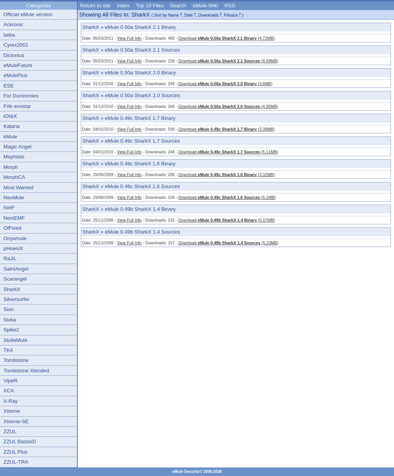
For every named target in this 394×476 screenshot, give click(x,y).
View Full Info (129, 38)
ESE (8, 86)
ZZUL (9, 431)
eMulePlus (15, 75)
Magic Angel (17, 147)
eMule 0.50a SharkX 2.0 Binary (140, 73)
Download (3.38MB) (226, 129)
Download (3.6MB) (225, 83)
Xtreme (11, 411)
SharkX (11, 289)
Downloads (208, 15)
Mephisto (13, 157)
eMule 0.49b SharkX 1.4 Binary (140, 209)
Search (178, 5)
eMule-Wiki (205, 5)
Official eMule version (27, 14)
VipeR (10, 380)
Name (173, 15)
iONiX (10, 116)
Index (123, 5)
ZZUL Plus (15, 452)
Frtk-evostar (17, 106)
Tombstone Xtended (26, 370)
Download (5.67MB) (226, 220)
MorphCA (14, 177)
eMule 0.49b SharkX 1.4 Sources (142, 232)
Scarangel (15, 279)
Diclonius (13, 55)
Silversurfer (16, 299)
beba (9, 35)
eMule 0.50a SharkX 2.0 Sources (142, 95)
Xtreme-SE (15, 421)
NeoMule (13, 197)
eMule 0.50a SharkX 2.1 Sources (142, 50)
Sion (8, 309)
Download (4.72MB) (226, 38)
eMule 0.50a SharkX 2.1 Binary (140, 27)
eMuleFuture (17, 65)
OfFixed (12, 228)
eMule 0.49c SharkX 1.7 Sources (142, 141)
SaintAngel (15, 269)
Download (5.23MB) (228, 243)
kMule (10, 137)
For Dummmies (20, 96)
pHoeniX (13, 248)
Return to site (95, 5)
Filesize (231, 15)
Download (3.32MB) (226, 174)
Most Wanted (18, 187)
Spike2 (11, 330)
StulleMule (15, 340)
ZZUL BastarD (19, 441)
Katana (11, 126)
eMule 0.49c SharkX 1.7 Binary (140, 118)
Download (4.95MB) (228, 106)
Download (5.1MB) (227, 197)
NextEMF (14, 218)
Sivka (9, 320)
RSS (229, 5)
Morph (10, 167)
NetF (9, 207)
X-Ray (10, 401)
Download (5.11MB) (228, 152)
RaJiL (10, 258)
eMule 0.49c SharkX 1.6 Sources (142, 186)
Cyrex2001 (15, 45)
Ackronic (13, 24)
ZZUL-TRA (15, 462)
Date (188, 15)
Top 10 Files (150, 5)
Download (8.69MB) (228, 61)
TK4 (8, 350)
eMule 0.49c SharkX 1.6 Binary (140, 164)
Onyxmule (15, 238)
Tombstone (15, 360)
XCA (8, 391)
